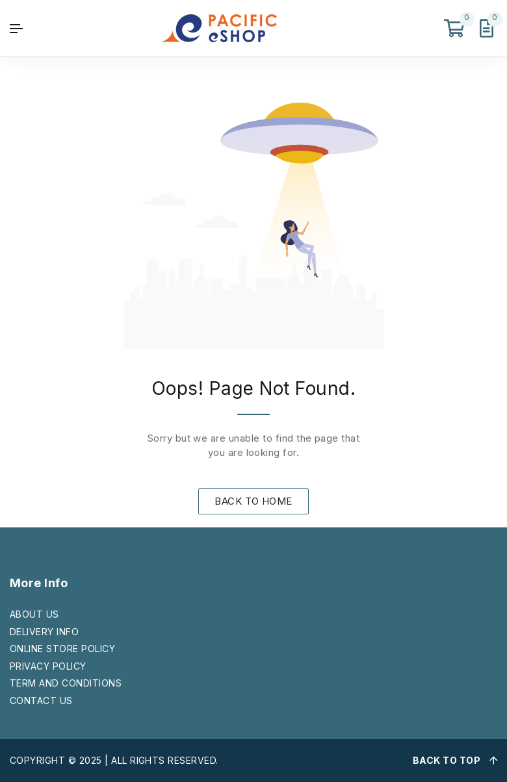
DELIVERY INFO (44, 631)
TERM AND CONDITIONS (66, 682)
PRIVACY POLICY (48, 666)
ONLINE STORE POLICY (62, 648)
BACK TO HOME (253, 501)
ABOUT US (34, 614)
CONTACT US (41, 700)
